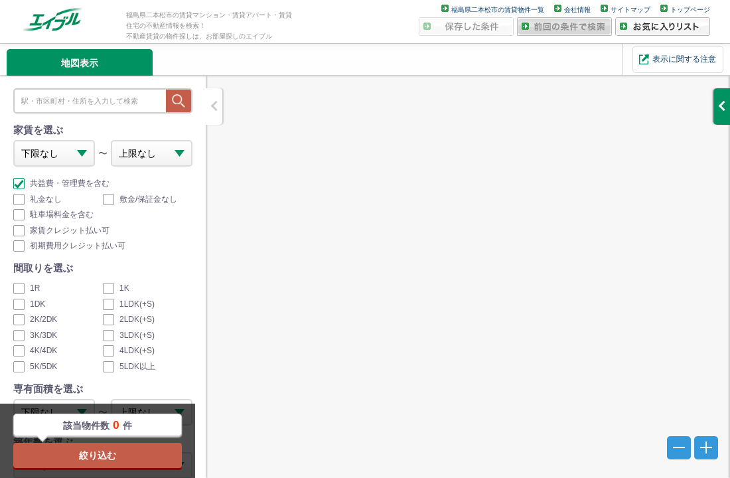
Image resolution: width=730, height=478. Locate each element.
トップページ (690, 9)
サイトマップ (630, 9)
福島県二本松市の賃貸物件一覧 (497, 9)
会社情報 (577, 9)
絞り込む (97, 455)
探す (178, 101)
